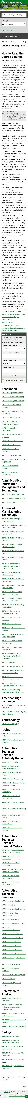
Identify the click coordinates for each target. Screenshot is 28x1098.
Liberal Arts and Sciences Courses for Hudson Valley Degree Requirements (13, 316)
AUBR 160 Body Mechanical (11, 762)
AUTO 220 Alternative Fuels (11, 942)
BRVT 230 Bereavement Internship (14, 1026)
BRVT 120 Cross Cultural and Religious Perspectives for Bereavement (12, 1007)
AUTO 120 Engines (8, 905)
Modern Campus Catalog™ (18, 1096)
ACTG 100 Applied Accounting (12, 393)
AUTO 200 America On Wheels (12, 938)
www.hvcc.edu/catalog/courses (12, 267)
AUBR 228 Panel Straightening (12, 779)
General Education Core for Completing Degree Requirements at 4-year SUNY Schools (13, 328)
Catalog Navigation (10, 36)
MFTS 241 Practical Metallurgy (12, 666)
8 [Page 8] (23, 1077)
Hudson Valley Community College (3, 2)
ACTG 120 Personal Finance (11, 418)
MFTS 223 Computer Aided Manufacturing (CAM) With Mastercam (11, 656)
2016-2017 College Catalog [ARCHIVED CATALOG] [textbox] (14, 15)
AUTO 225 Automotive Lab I (11, 946)
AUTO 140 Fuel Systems (10, 919)
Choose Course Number (10, 353)
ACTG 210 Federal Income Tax (12, 441)
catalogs (7, 1092)
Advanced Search (7, 31)
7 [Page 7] (20, 1077)
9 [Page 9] (25, 1077)
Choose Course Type (9, 360)
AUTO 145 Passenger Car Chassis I (14, 923)
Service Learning (7, 322)
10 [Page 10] (3, 1080)
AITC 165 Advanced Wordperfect (13, 498)
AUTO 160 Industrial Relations (12, 934)
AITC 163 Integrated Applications (13, 494)
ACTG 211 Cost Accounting (11, 445)
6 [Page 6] (18, 1077)
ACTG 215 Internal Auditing (11, 455)
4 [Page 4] (13, 1077)
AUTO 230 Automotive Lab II (12, 950)
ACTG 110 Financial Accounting (13, 397)
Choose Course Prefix (9, 345)
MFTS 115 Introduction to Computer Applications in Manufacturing (11, 566)
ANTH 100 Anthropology (10, 724)
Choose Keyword (8, 367)
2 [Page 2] (8, 1077)
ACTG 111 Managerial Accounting (13, 401)
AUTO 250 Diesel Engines (11, 964)
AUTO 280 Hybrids (8, 979)
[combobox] (14, 15)
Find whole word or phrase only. (15, 380)
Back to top (26, 1096)
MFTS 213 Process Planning (11, 624)
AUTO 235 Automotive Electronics (14, 954)
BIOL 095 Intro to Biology (11, 1036)
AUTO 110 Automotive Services (13, 901)
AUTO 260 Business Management (13, 975)
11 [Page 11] (7, 1080)
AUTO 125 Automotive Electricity (13, 909)
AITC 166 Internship (9, 502)
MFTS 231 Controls (8, 662)
